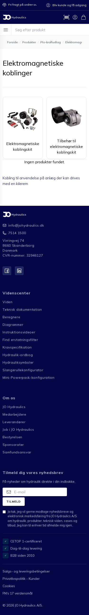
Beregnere (11, 317)
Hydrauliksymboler (18, 362)
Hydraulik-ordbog (18, 355)
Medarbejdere (14, 414)
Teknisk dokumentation (22, 309)
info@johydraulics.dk (26, 225)
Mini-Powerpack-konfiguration (29, 377)
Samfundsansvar (17, 452)
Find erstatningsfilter (20, 340)
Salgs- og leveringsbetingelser (26, 571)
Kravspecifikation (17, 347)
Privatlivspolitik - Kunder (21, 578)
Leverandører (14, 422)
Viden (8, 302)
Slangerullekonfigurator (23, 370)
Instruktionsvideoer (19, 332)
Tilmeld (13, 501)
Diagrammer (13, 325)
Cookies (9, 586)
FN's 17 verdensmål (18, 593)
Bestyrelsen (12, 437)
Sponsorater (13, 445)
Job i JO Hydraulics (18, 429)
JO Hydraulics (14, 407)
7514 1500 (17, 233)
